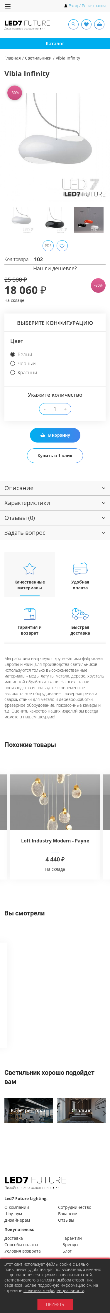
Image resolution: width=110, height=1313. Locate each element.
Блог (67, 1251)
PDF (48, 245)
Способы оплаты (21, 1244)
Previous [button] (10, 152)
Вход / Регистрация (87, 5)
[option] (55, 147)
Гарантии (72, 1238)
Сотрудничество (74, 1207)
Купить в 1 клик (55, 455)
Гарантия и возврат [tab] (29, 621)
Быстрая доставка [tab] (80, 621)
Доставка (13, 1238)
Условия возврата (22, 1251)
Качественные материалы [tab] (29, 576)
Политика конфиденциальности (53, 1290)
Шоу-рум (13, 1213)
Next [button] (100, 152)
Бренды (70, 1244)
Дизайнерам (17, 1220)
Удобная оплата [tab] (80, 576)
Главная (12, 58)
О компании (16, 1207)
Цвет (16, 340)
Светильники (38, 58)
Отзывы (66, 1220)
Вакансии (67, 1213)
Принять (55, 1304)
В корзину (55, 435)
